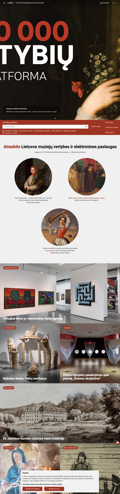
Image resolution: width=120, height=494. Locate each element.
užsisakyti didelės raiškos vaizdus (93, 198)
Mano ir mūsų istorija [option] (70, 447)
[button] (55, 118)
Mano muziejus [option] (8, 387)
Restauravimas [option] (8, 447)
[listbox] (11, 267)
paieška (31, 198)
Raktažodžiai (109, 132)
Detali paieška (96, 126)
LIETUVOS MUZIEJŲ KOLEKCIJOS (30, 3)
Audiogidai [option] (67, 327)
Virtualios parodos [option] (9, 327)
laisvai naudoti (50, 250)
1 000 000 (48, 198)
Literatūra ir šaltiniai (111, 127)
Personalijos (109, 122)
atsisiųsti (76, 198)
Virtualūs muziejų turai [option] (11, 267)
